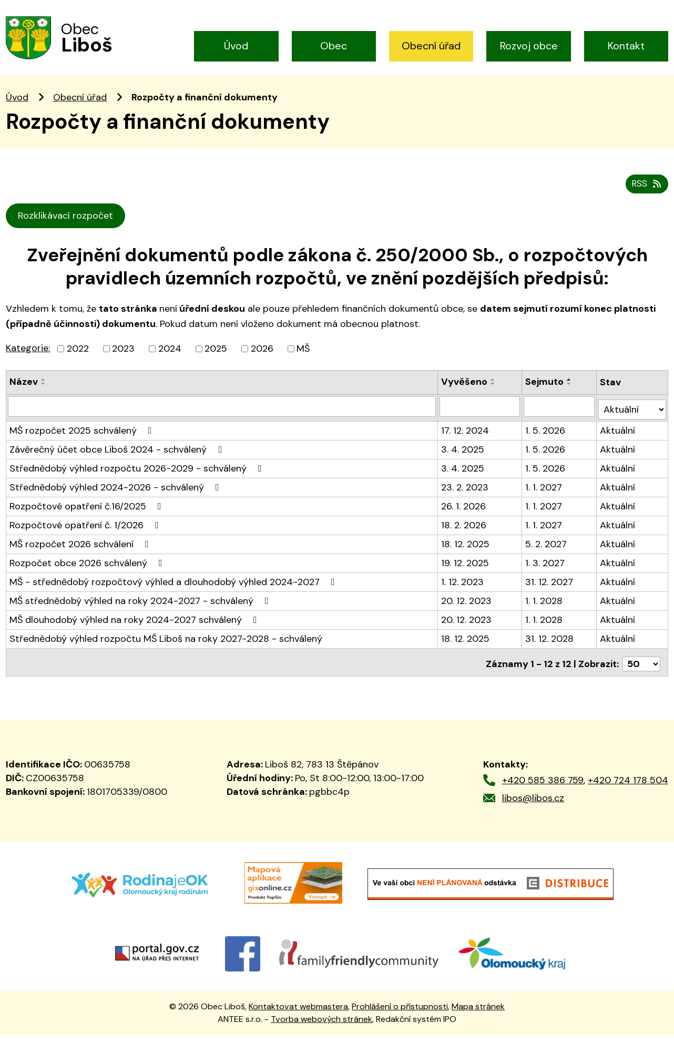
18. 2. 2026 (464, 537)
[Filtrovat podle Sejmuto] (560, 422)
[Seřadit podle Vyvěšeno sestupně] (493, 399)
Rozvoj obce (529, 46)
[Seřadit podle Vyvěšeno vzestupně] (493, 395)
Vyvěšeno (465, 397)
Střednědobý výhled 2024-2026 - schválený (116, 499)
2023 (123, 363)
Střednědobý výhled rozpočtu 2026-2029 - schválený (137, 480)
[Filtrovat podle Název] (222, 422)
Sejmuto (545, 397)
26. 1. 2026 (464, 518)
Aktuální (618, 442)
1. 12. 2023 (463, 594)
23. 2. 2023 (465, 499)
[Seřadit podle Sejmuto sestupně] (570, 399)
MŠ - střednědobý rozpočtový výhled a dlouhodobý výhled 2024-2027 (174, 594)
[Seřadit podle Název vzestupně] (43, 395)
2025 (216, 363)
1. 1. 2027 (544, 499)
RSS (646, 198)
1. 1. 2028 (545, 613)
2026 (262, 363)
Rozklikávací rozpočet (67, 230)
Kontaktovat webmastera (298, 1015)
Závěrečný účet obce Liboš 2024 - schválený (117, 461)
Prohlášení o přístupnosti (400, 1015)
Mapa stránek (478, 1015)
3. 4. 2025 (463, 461)
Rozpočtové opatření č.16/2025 (87, 518)
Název (23, 397)
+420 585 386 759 (543, 789)
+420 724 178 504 (628, 789)
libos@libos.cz (533, 807)
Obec (333, 46)
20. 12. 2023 (467, 613)
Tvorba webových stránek (321, 1027)
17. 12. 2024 (465, 442)
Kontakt (626, 46)
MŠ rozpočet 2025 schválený (82, 442)
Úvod (236, 46)
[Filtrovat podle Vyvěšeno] (480, 422)
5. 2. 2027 (547, 556)
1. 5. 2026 (546, 442)
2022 (78, 363)
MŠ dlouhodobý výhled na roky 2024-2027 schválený (135, 632)
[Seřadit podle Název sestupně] (43, 399)
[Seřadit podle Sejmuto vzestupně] (570, 395)
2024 (169, 363)
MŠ (303, 363)
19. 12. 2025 (465, 575)
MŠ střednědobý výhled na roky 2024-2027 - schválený (141, 613)
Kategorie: (28, 363)
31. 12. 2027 (550, 594)
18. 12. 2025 (466, 556)
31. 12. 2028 (550, 650)
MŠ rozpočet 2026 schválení (81, 556)
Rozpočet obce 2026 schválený (88, 575)
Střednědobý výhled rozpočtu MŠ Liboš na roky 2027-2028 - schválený (165, 650)
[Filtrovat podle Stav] (632, 421)
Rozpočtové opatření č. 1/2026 (86, 537)
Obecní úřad (431, 46)
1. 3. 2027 (546, 575)
